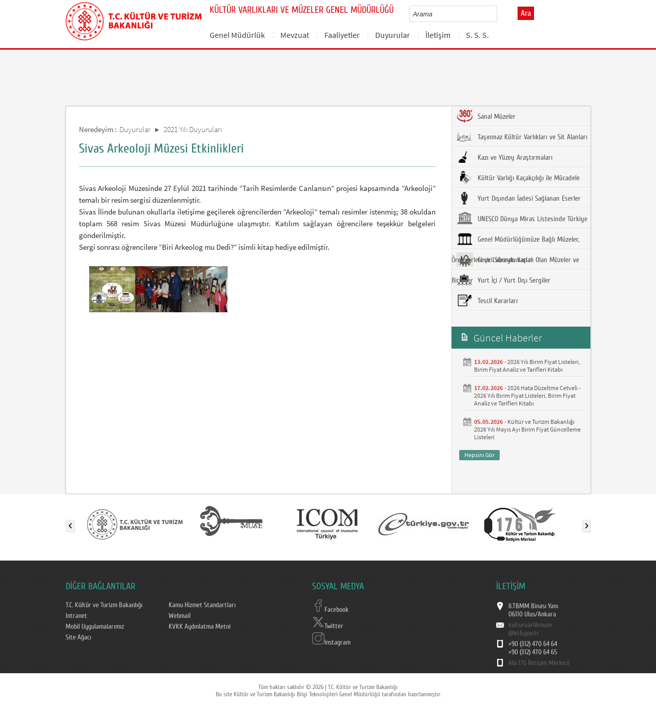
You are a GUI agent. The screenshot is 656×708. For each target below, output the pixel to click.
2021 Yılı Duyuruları (192, 129)
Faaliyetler (342, 35)
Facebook (330, 610)
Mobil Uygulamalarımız (95, 627)
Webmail (180, 616)
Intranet (76, 616)
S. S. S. (477, 35)
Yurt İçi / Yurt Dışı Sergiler (503, 280)
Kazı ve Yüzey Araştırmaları (504, 157)
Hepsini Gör (479, 455)
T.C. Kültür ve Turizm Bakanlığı (104, 605)
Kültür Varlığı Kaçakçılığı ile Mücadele (518, 177)
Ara (526, 13)
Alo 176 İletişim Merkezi (538, 663)
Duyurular (392, 35)
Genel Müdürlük (237, 35)
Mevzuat (294, 35)
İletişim (437, 35)
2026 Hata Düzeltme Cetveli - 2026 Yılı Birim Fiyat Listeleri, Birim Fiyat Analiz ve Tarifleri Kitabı (527, 395)
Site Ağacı (78, 637)
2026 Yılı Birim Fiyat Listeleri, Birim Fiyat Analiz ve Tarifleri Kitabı (527, 365)
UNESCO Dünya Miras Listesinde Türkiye (522, 218)
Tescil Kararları (487, 300)
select (500, 13)
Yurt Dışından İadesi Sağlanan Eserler (519, 198)
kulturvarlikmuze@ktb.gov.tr (530, 629)
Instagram (331, 642)
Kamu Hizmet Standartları (202, 605)
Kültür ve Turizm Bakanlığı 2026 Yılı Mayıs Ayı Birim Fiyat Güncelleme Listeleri (527, 429)
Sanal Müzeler (486, 116)
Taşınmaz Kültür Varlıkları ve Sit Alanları (522, 137)
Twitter (327, 626)
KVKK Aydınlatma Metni (200, 627)
